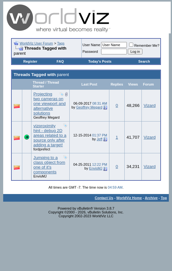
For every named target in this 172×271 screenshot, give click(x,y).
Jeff (99, 139)
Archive (151, 198)
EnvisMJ (40, 176)
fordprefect (41, 149)
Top (164, 198)
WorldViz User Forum (36, 43)
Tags (60, 43)
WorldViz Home (129, 198)
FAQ (60, 61)
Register (30, 61)
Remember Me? (144, 45)
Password (90, 51)
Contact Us (104, 198)
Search (144, 61)
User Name (91, 45)
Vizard (150, 105)
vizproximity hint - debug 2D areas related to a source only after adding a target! (49, 135)
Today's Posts (99, 61)
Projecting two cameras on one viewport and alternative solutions (49, 103)
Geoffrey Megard (46, 117)
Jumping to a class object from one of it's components (49, 164)
